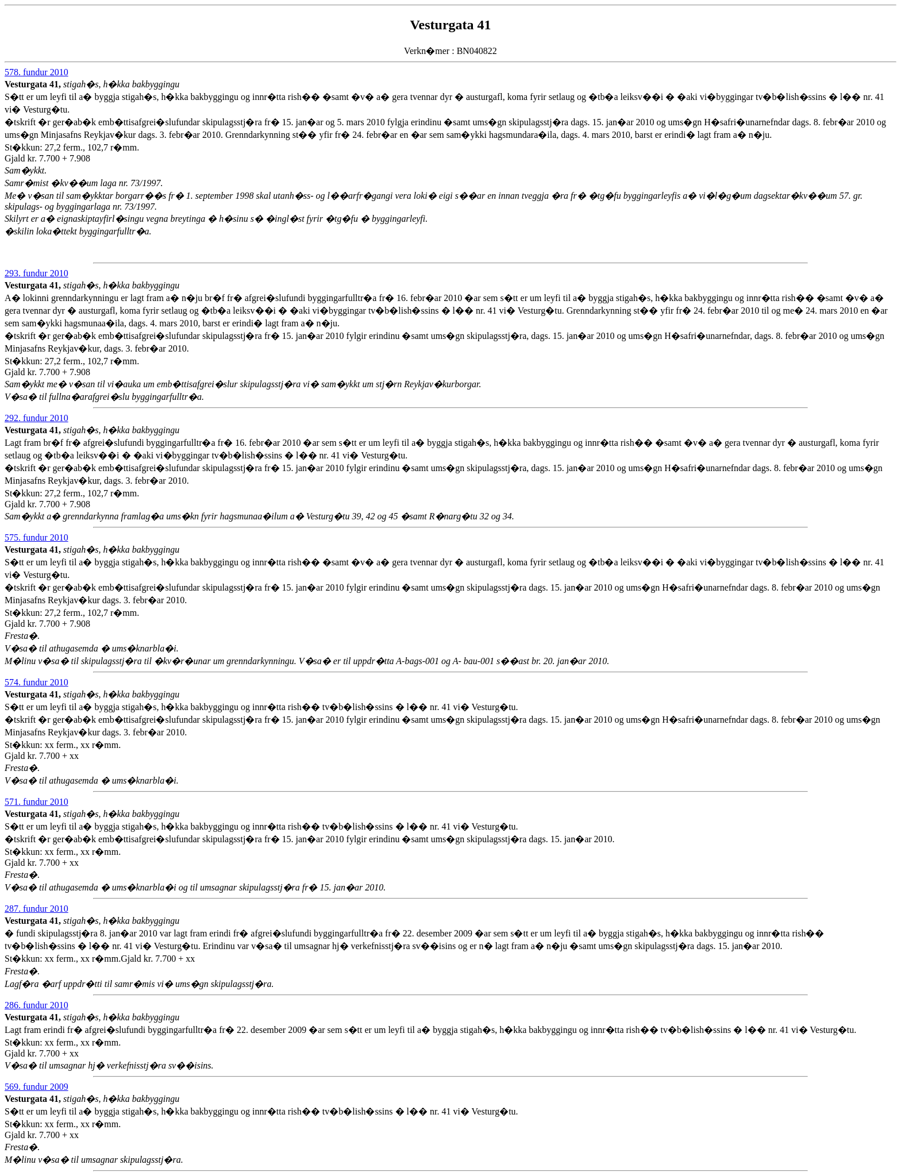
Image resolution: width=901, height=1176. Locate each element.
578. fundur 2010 (36, 72)
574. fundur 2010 (36, 682)
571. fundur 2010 (36, 802)
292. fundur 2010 (36, 418)
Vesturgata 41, (34, 84)
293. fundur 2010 (36, 273)
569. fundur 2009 (36, 1087)
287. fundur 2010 (36, 908)
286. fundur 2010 (36, 1005)
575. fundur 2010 (36, 537)
